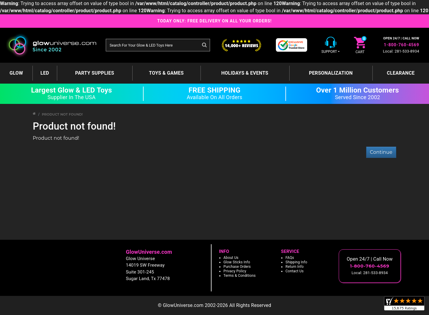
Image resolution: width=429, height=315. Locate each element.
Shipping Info (296, 262)
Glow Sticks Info (236, 262)
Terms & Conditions (239, 275)
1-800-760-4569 (401, 44)
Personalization (331, 73)
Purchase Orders (237, 267)
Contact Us (294, 271)
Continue (381, 152)
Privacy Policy (234, 271)
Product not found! (62, 114)
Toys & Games (166, 73)
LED (45, 73)
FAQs (289, 258)
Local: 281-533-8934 (401, 51)
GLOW (16, 73)
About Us (231, 258)
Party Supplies (94, 73)
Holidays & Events (244, 73)
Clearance (400, 73)
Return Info (294, 267)
